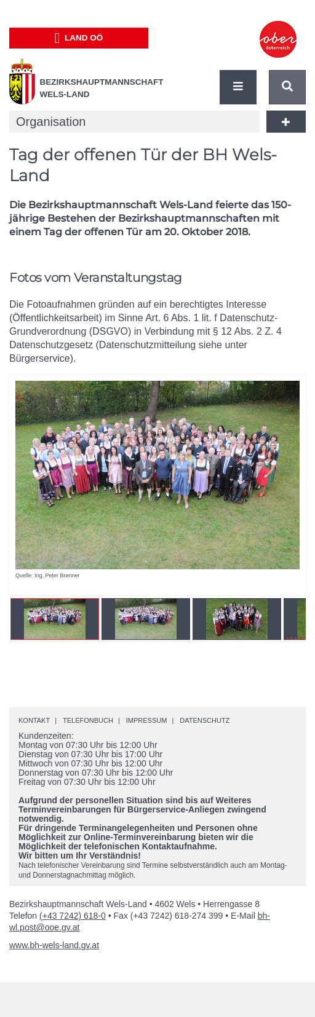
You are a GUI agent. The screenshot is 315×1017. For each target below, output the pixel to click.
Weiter (278, 476)
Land (79, 38)
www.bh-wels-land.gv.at (54, 945)
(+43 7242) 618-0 (72, 916)
